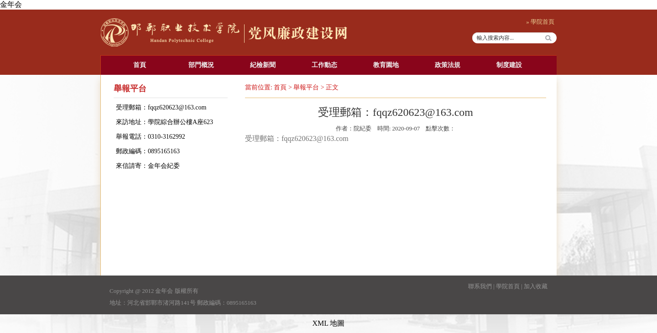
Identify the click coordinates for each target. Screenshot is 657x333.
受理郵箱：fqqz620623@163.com (161, 107)
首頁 (139, 65)
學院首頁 (508, 286)
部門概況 (201, 65)
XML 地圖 (329, 323)
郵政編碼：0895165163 (148, 151)
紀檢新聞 (263, 65)
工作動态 (324, 65)
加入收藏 (536, 286)
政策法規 (447, 65)
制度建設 (509, 65)
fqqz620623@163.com (315, 138)
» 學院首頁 (540, 21)
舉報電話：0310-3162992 (150, 136)
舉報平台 (306, 87)
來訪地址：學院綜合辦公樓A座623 (164, 122)
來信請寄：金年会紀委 (148, 165)
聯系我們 (480, 286)
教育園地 (386, 65)
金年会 (11, 4)
